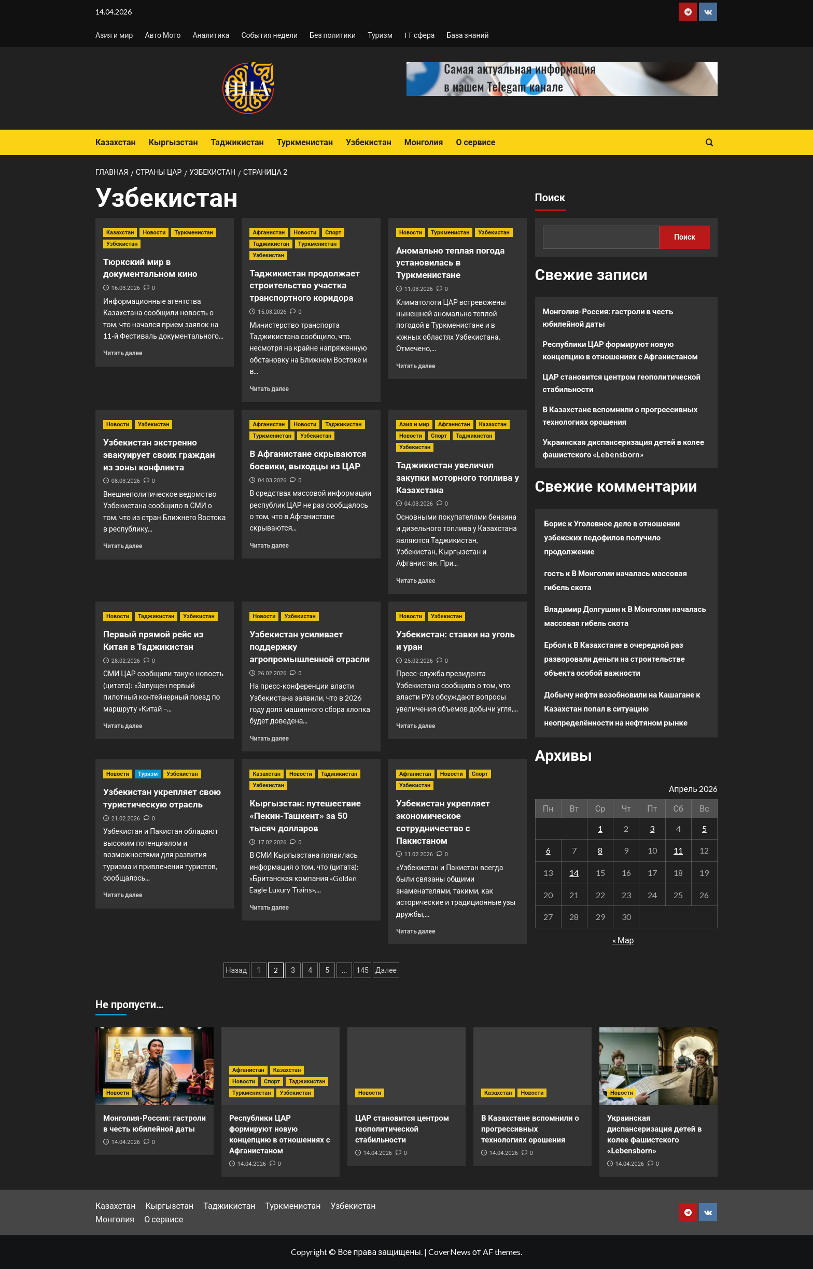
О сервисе (475, 142)
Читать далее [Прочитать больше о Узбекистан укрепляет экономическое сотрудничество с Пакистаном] (415, 931)
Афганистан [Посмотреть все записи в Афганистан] (269, 232)
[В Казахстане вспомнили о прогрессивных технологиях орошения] (532, 1066)
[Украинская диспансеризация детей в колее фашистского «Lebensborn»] (658, 1066)
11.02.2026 (418, 854)
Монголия (423, 142)
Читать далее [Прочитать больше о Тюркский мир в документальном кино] (122, 353)
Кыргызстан (173, 142)
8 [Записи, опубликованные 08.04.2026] (600, 850)
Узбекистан (368, 142)
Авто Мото (162, 35)
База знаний (467, 35)
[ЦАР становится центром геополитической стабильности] (406, 1066)
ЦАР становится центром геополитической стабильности (622, 383)
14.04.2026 (125, 1142)
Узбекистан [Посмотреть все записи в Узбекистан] (121, 244)
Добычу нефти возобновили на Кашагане (619, 694)
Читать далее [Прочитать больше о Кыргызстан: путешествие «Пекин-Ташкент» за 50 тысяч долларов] (268, 907)
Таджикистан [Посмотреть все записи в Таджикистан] (271, 244)
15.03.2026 (272, 312)
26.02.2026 (272, 673)
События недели (269, 35)
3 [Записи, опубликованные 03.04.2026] (652, 828)
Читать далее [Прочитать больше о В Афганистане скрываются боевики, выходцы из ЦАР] (268, 545)
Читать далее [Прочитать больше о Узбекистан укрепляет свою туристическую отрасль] (122, 895)
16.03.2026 (125, 288)
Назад (236, 970)
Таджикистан (237, 142)
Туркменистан (305, 142)
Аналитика (210, 35)
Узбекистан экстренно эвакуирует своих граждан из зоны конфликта (159, 454)
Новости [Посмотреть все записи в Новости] (154, 232)
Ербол (555, 644)
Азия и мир (114, 35)
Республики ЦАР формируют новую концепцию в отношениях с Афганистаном (620, 350)
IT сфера (419, 35)
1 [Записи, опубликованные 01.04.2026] (600, 828)
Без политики (333, 35)
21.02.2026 (125, 818)
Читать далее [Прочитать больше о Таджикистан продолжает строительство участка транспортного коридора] (268, 389)
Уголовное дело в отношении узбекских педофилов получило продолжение (612, 537)
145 (362, 970)
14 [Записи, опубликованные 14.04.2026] (574, 872)
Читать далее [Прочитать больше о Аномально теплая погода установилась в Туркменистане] (415, 366)
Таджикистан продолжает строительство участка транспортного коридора (304, 285)
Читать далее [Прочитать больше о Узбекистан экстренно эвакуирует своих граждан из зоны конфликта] (122, 546)
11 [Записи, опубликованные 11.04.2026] (678, 850)
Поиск (550, 197)
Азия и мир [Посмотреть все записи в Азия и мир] (414, 424)
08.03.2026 (125, 481)
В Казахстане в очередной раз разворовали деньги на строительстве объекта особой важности (614, 658)
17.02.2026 (272, 842)
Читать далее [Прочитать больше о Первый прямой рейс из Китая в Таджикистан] (122, 726)
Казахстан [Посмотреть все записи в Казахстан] (120, 232)
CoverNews (449, 1252)
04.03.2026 (272, 480)
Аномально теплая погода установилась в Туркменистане (450, 263)
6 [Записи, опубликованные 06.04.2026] (548, 850)
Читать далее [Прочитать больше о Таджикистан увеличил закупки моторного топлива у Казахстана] (415, 580)
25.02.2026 (418, 661)
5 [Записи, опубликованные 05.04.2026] (704, 828)
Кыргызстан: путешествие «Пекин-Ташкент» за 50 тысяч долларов (304, 815)
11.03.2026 (418, 289)
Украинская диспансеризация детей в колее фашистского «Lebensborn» (624, 448)
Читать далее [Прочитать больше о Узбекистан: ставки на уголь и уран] (415, 726)
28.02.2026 (125, 661)
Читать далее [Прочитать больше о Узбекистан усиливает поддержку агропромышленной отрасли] (268, 738)
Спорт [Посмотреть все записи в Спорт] (333, 232)
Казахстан (115, 142)
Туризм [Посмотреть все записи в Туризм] (148, 774)
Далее (386, 970)
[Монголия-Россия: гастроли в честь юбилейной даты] (154, 1066)
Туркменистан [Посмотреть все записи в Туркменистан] (193, 232)
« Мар (623, 940)
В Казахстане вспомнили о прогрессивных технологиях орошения (620, 415)
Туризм (380, 35)
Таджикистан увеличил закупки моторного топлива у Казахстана (457, 477)
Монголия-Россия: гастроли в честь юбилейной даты (608, 317)
